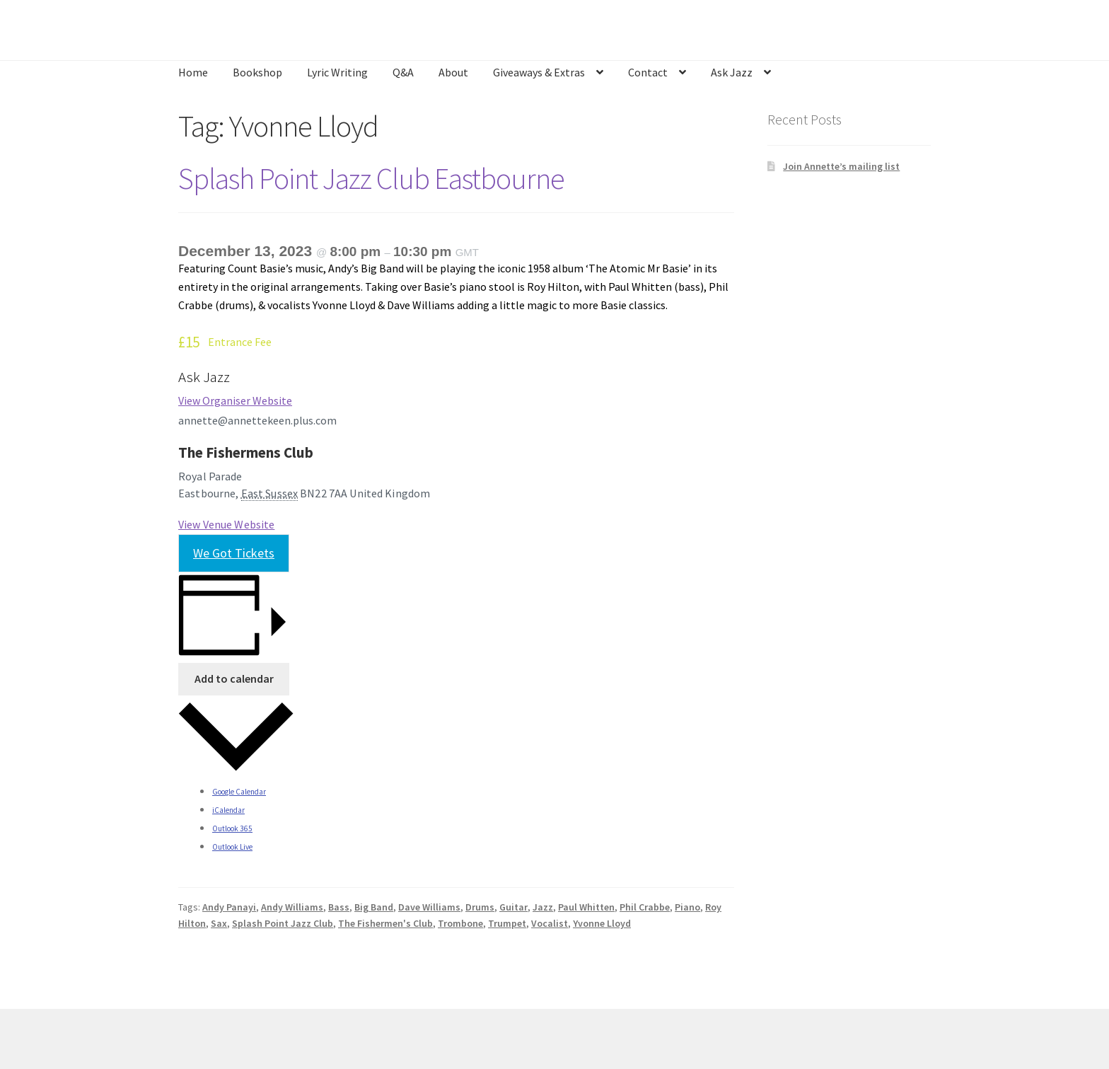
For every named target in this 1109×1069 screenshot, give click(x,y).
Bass (338, 907)
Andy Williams (292, 907)
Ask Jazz (732, 72)
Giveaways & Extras (539, 72)
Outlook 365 (232, 828)
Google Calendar (239, 792)
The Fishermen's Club (385, 923)
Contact (648, 72)
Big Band (373, 907)
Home (193, 72)
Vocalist (549, 923)
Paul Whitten (586, 907)
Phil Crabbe (645, 907)
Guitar (513, 907)
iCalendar (228, 810)
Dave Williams (429, 907)
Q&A (403, 72)
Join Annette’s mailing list (841, 166)
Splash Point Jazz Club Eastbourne (371, 178)
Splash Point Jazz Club (282, 923)
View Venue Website (226, 524)
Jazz (543, 907)
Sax (219, 923)
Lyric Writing (337, 72)
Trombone (460, 923)
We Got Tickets (233, 553)
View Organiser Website (235, 400)
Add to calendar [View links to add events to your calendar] (234, 678)
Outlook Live (232, 847)
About (453, 72)
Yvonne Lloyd (602, 923)
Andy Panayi (229, 907)
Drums (479, 907)
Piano (687, 907)
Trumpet (507, 923)
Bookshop (257, 72)
